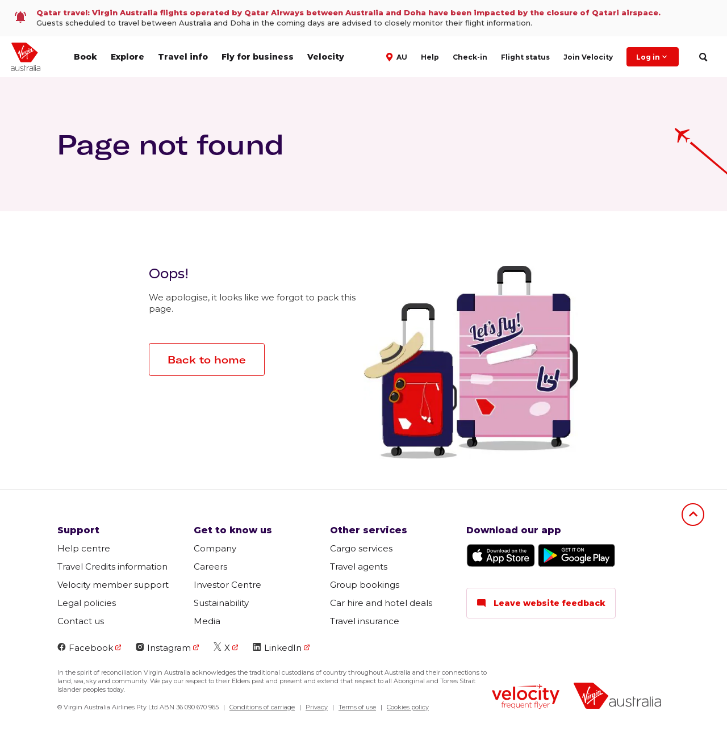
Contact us (80, 621)
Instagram (163, 647)
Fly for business (258, 57)
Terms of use (357, 707)
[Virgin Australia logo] (617, 697)
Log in (652, 56)
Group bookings (364, 584)
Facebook (85, 647)
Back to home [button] (207, 359)
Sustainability (221, 602)
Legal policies (86, 602)
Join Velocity (588, 57)
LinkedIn (277, 647)
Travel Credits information (112, 566)
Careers (210, 566)
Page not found (170, 144)
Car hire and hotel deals (381, 602)
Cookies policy (408, 707)
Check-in (470, 57)
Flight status (525, 57)
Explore (127, 57)
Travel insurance (364, 621)
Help (430, 57)
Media (207, 621)
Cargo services (361, 548)
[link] (363, 18)
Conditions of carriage (262, 707)
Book (85, 57)
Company (215, 548)
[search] (702, 57)
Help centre (83, 548)
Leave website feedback (541, 603)
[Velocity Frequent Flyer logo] (525, 698)
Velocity (325, 57)
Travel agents (358, 566)
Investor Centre (227, 584)
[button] (398, 56)
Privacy (317, 707)
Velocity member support (113, 584)
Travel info (183, 57)
